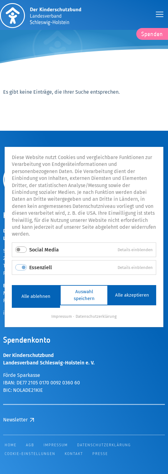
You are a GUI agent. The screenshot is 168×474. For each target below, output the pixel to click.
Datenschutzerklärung (96, 316)
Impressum (61, 316)
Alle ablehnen (35, 296)
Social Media (44, 250)
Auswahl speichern (84, 295)
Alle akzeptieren (132, 295)
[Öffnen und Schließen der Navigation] (159, 14)
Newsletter (15, 420)
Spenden (152, 34)
